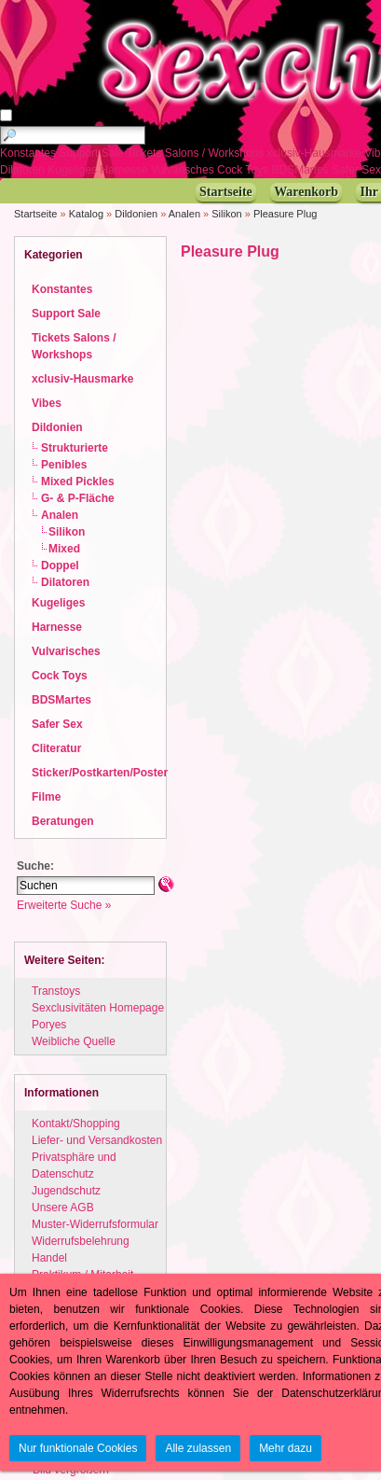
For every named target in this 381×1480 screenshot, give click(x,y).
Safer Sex (57, 724)
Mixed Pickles (78, 481)
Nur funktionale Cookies (78, 1448)
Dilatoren (24, 169)
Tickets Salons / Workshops (197, 153)
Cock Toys (244, 169)
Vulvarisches (184, 169)
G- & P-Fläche (78, 498)
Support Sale (93, 153)
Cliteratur (56, 748)
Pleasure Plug (285, 213)
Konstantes (29, 153)
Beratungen (63, 821)
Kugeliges (74, 169)
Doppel (60, 565)
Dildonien (136, 213)
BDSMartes (302, 169)
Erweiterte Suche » (64, 905)
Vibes (46, 403)
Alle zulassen (198, 1448)
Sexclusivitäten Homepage (98, 1007)
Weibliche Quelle (74, 1041)
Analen (184, 213)
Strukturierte (74, 447)
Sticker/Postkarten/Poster (100, 772)
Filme (46, 796)
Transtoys (56, 991)
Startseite (35, 213)
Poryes (49, 1024)
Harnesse (125, 169)
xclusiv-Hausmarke (316, 153)
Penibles (64, 464)
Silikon (226, 213)
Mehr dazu (285, 1448)
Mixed (64, 548)
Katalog (86, 213)
